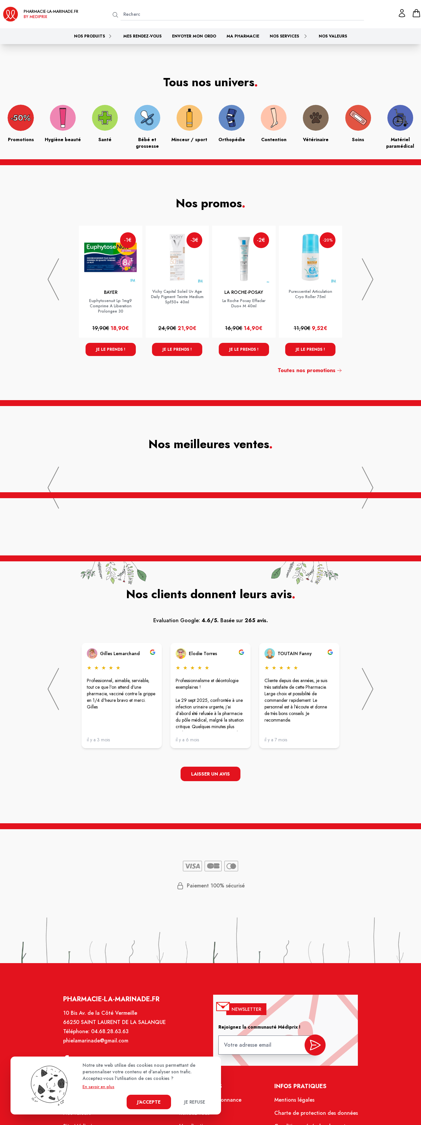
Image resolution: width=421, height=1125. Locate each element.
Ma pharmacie (243, 36)
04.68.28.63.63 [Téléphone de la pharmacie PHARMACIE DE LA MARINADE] (114, 1038)
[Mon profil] (402, 13)
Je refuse (194, 1102)
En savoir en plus (98, 1086)
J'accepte (149, 1102)
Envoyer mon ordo (194, 36)
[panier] (416, 13)
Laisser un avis (210, 775)
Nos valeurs (333, 36)
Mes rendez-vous (142, 36)
